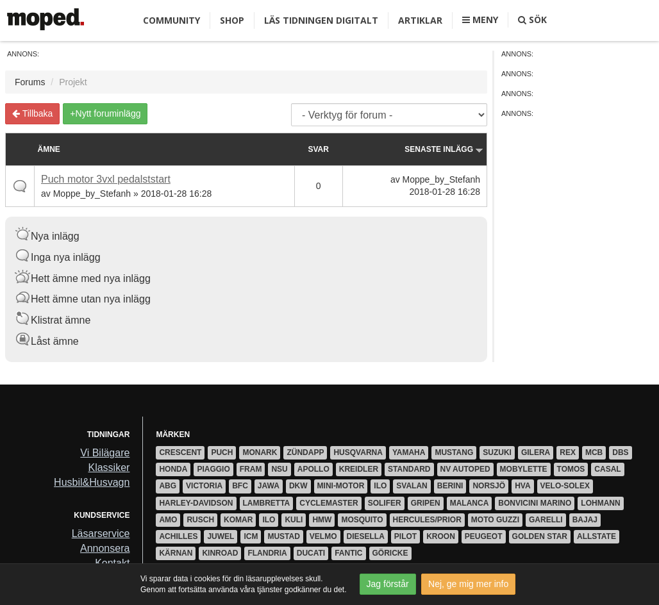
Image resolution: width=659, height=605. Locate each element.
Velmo (323, 536)
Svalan (411, 485)
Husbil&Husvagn (91, 482)
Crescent (180, 452)
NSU (279, 469)
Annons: (23, 54)
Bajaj (584, 519)
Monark (259, 452)
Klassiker (108, 467)
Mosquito (362, 519)
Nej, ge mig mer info (468, 584)
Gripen (425, 503)
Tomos (571, 469)
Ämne (49, 149)
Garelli (546, 519)
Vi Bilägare (104, 452)
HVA (522, 485)
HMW (321, 519)
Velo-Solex (565, 485)
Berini (450, 485)
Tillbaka (32, 113)
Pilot (405, 536)
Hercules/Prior (427, 519)
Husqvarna (357, 452)
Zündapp (305, 452)
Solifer (384, 503)
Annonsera (104, 548)
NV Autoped (465, 469)
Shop (232, 20)
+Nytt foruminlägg (105, 113)
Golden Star (539, 536)
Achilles (178, 536)
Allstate (596, 536)
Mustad (283, 536)
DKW (298, 485)
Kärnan (175, 553)
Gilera (535, 452)
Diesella (366, 536)
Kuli (294, 519)
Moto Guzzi (495, 519)
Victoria (204, 485)
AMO (168, 519)
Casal (607, 469)
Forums (30, 82)
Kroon (440, 536)
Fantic (348, 553)
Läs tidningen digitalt (321, 20)
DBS (620, 452)
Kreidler (358, 469)
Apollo (313, 469)
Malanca (469, 503)
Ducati (311, 553)
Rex (568, 452)
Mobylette (523, 469)
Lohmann (600, 503)
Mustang (454, 452)
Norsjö (488, 485)
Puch (222, 452)
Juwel (220, 536)
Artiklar (420, 20)
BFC (240, 485)
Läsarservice (101, 533)
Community (171, 20)
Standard (409, 469)
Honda (173, 469)
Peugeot (484, 536)
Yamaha (409, 452)
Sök (532, 19)
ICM (251, 536)
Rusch (200, 519)
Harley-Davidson (196, 503)
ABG (167, 485)
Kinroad (220, 553)
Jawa (268, 485)
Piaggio (213, 469)
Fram (251, 469)
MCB (594, 452)
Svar (318, 149)
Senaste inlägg (444, 149)
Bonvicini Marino (534, 503)
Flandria (267, 553)
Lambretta (266, 503)
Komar (238, 519)
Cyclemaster (328, 503)
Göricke (390, 553)
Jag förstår (388, 584)
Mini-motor (341, 485)
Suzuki (497, 452)
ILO (380, 485)
